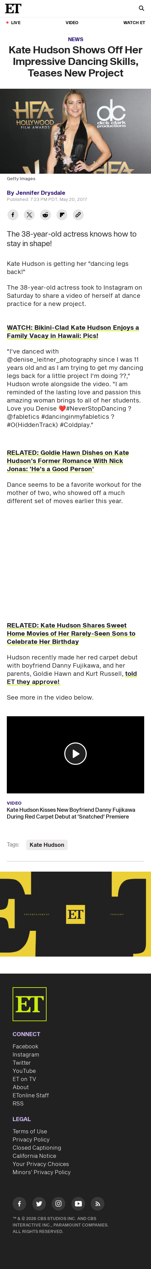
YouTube (24, 1071)
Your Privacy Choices (41, 1164)
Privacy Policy (31, 1140)
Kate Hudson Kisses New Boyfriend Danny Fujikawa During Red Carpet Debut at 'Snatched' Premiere (71, 813)
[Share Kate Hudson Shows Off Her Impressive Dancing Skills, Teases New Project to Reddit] (45, 216)
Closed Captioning (37, 1148)
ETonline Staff (31, 1096)
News (75, 40)
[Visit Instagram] (58, 1205)
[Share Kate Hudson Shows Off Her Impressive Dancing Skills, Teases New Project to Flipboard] (62, 216)
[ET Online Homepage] (15, 8)
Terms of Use (30, 1132)
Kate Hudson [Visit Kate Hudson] (47, 845)
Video (72, 23)
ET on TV (24, 1079)
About (21, 1087)
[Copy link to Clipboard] (78, 216)
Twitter (22, 1063)
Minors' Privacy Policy (42, 1172)
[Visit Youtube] (78, 1205)
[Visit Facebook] (19, 1205)
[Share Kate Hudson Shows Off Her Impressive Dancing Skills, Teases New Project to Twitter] (29, 216)
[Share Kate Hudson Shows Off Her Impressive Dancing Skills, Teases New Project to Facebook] (13, 216)
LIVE (15, 23)
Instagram (26, 1055)
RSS (18, 1104)
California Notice (34, 1156)
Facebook (25, 1047)
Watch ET (134, 23)
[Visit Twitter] (39, 1205)
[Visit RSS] (97, 1205)
